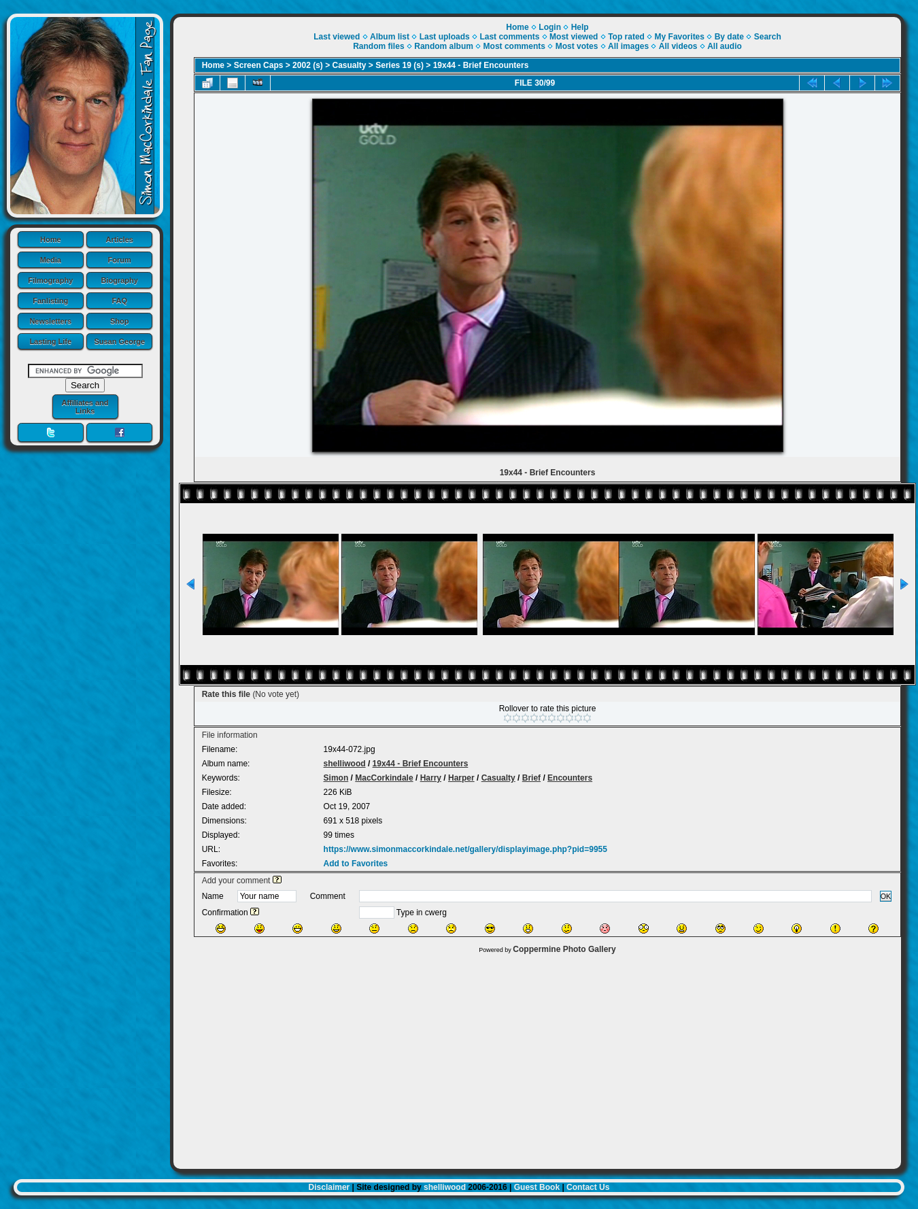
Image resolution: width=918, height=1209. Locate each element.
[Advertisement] (537, 1058)
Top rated (626, 36)
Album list (389, 36)
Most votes (577, 46)
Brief (531, 778)
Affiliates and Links (84, 406)
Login (550, 27)
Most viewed (573, 36)
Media (50, 260)
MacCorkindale (384, 778)
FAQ (119, 300)
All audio (724, 46)
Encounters (569, 778)
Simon (336, 778)
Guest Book (537, 1187)
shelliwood (345, 763)
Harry (430, 778)
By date (729, 36)
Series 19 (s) (399, 65)
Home (50, 239)
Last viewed (336, 36)
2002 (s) (307, 65)
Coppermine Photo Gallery (564, 949)
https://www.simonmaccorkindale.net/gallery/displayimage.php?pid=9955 (465, 849)
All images (628, 46)
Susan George (119, 341)
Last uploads (445, 36)
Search (767, 36)
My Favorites (679, 36)
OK (886, 896)
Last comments (509, 36)
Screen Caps (259, 65)
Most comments (514, 46)
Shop (119, 321)
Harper (461, 778)
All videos (678, 46)
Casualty (350, 65)
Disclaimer (329, 1187)
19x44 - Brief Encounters (481, 65)
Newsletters (50, 321)
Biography (119, 280)
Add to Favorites (356, 863)
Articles (119, 239)
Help (580, 27)
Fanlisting (50, 300)
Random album (443, 46)
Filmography (50, 280)
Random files (378, 46)
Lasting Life (50, 341)
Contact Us (587, 1187)
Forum (119, 260)
